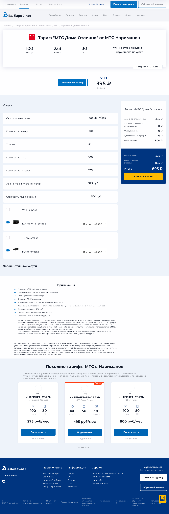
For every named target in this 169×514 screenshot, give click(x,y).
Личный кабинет (99, 482)
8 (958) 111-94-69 (95, 4)
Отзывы (117, 15)
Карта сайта (96, 479)
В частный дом (55, 4)
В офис (39, 4)
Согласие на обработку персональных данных (138, 501)
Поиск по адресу (123, 4)
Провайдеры (55, 15)
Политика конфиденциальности (107, 472)
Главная (7, 25)
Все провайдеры (49, 472)
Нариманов (9, 4)
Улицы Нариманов (50, 486)
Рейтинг (83, 15)
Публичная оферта (100, 476)
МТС (56, 25)
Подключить (38, 431)
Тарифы (70, 15)
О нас (128, 15)
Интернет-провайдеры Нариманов (32, 25)
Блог (105, 15)
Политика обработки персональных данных (88, 501)
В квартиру (24, 4)
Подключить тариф (72, 81)
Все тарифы (84, 446)
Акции (95, 15)
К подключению (143, 176)
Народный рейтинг (50, 479)
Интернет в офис (49, 482)
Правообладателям (69, 502)
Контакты (140, 15)
